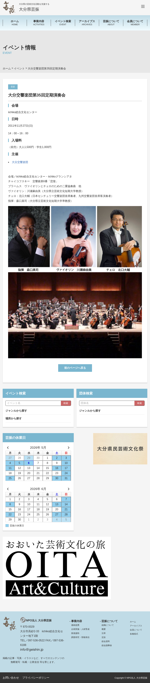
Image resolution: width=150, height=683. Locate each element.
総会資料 (106, 641)
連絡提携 (75, 625)
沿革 (104, 633)
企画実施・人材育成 (80, 629)
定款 (104, 637)
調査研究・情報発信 (80, 637)
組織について (108, 625)
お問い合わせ (11, 677)
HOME (15, 23)
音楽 (13, 87)
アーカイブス (136, 626)
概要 (104, 629)
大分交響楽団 (20, 162)
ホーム (133, 622)
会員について (136, 630)
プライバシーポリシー (35, 677)
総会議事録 (107, 645)
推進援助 (75, 633)
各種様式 (134, 634)
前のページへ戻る (75, 367)
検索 (65, 403)
